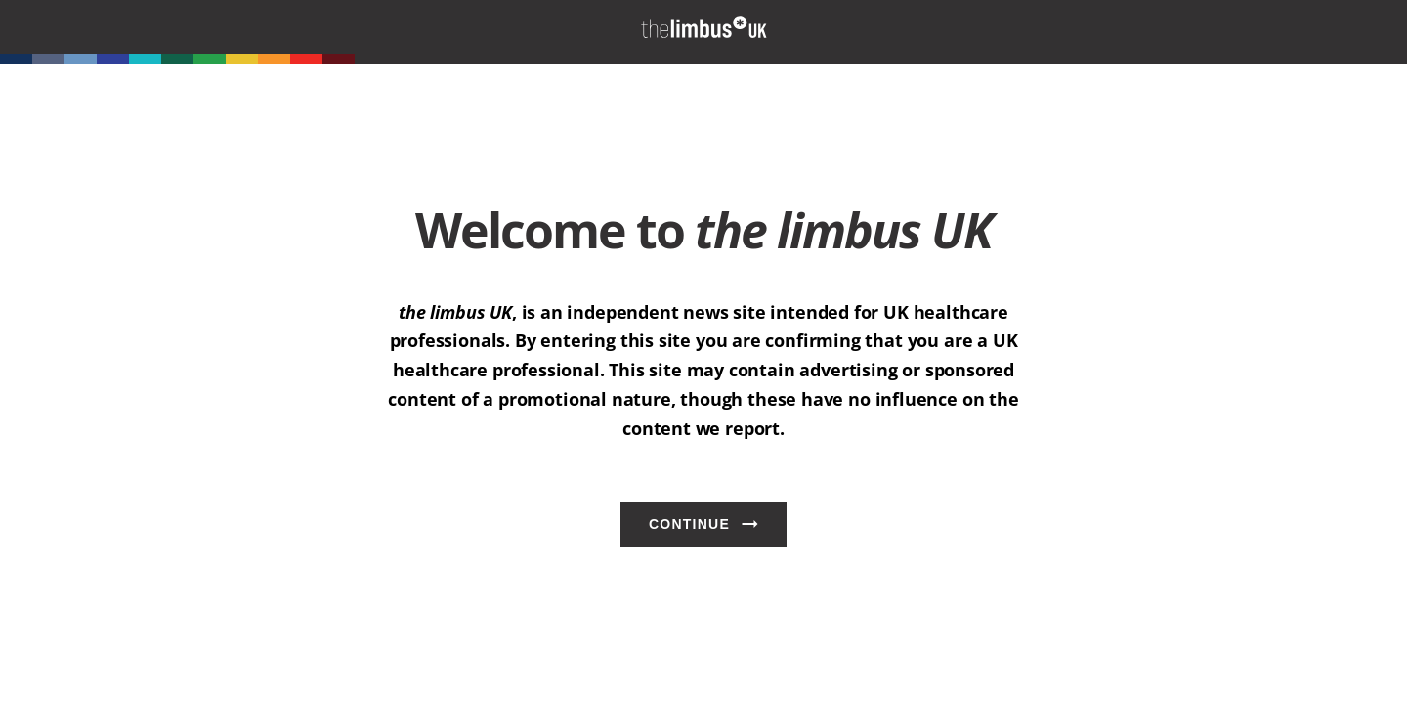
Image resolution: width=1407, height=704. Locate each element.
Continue (689, 524)
